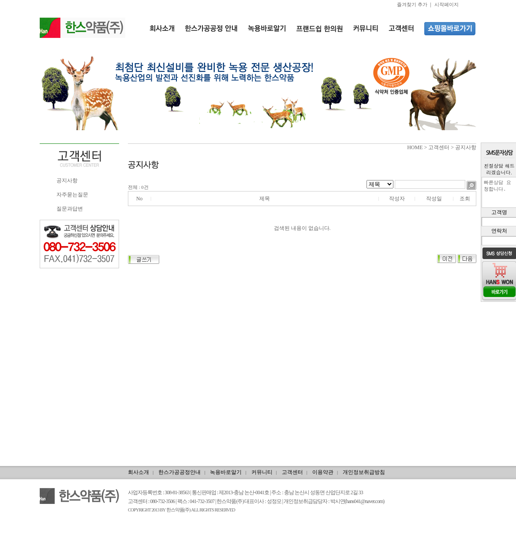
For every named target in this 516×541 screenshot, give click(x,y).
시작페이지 (446, 4)
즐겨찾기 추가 (412, 4)
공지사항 (67, 180)
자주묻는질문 (72, 195)
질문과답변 (69, 209)
